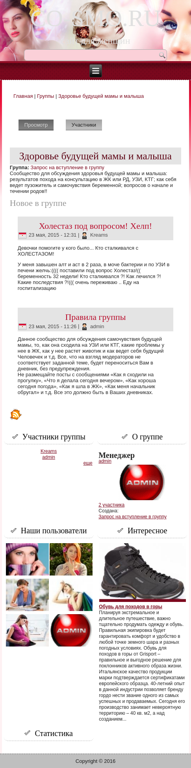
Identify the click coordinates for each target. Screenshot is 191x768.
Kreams (99, 235)
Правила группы (95, 317)
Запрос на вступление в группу (67, 167)
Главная (23, 96)
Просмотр (39, 124)
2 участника (111, 505)
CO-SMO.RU (95, 18)
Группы (45, 96)
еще (88, 463)
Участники (84, 125)
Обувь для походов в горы (130, 606)
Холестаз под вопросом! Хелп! (95, 226)
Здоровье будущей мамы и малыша (101, 96)
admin (97, 326)
